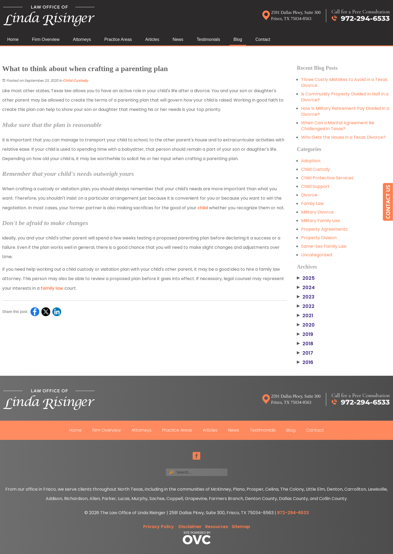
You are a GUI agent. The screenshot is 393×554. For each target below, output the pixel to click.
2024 (306, 287)
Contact (262, 39)
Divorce (309, 195)
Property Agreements (324, 229)
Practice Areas (118, 39)
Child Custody (75, 80)
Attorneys (82, 39)
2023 (305, 297)
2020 (306, 325)
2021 (305, 315)
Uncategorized (316, 255)
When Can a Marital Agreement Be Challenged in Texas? (337, 126)
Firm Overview (46, 39)
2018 (305, 343)
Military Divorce (317, 212)
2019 (305, 334)
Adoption (310, 161)
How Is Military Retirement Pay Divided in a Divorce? (345, 111)
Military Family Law (320, 221)
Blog (238, 39)
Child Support (315, 186)
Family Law (312, 203)
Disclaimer (190, 527)
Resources (216, 527)
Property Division (319, 238)
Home (13, 39)
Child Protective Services (327, 178)
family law (52, 288)
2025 (306, 278)
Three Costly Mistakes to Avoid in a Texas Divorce (344, 82)
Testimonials (208, 39)
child (202, 208)
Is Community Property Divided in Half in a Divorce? (344, 97)
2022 (305, 306)
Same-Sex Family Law (324, 246)
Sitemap (241, 527)
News (178, 39)
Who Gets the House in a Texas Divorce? (343, 137)
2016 (305, 362)
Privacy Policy (158, 527)
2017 (305, 353)
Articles (152, 39)
